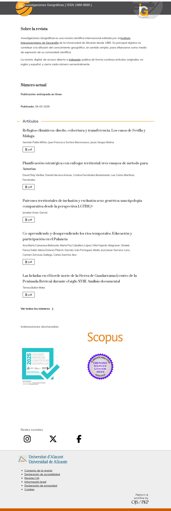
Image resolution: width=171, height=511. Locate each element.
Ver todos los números (35, 308)
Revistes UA (32, 478)
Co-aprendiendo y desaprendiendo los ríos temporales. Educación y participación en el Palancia (77, 236)
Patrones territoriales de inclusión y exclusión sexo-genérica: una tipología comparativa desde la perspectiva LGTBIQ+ (82, 204)
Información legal (35, 481)
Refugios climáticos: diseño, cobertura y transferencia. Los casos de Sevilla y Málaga (84, 133)
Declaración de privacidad (41, 485)
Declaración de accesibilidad (42, 474)
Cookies (30, 489)
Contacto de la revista (38, 470)
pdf (30, 149)
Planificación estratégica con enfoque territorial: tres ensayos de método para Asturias (85, 166)
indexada (75, 59)
